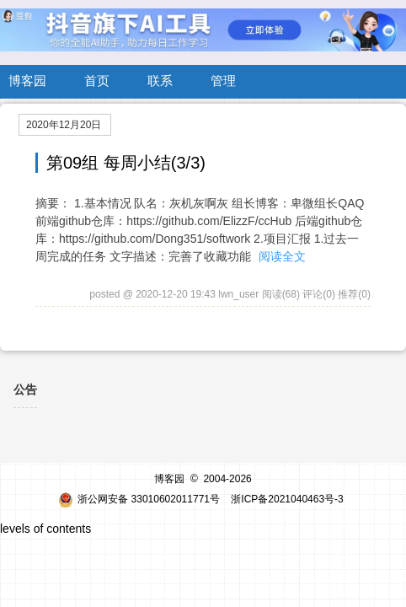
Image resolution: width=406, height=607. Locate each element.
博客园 (27, 80)
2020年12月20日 (63, 125)
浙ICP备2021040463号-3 (287, 499)
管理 (223, 80)
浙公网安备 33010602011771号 (139, 499)
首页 (97, 80)
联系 (160, 80)
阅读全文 (282, 256)
